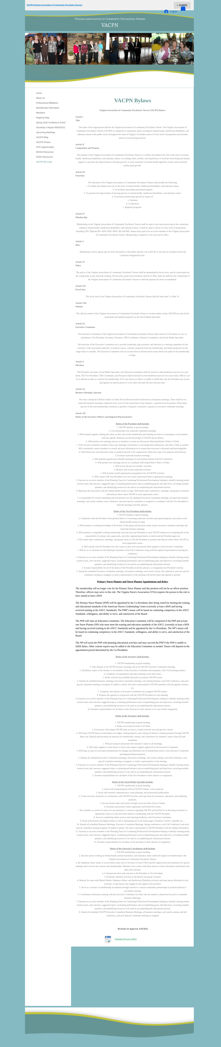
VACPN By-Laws (44, 162)
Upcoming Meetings (45, 132)
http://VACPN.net (171, 313)
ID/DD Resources (44, 157)
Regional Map (42, 117)
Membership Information (47, 108)
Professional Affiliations (47, 103)
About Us (40, 98)
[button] (183, 7)
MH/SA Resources (45, 152)
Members (40, 112)
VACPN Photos (43, 142)
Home (39, 93)
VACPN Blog (42, 137)
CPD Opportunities (45, 147)
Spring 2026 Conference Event (50, 122)
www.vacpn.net (156, 789)
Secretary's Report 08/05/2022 (50, 127)
